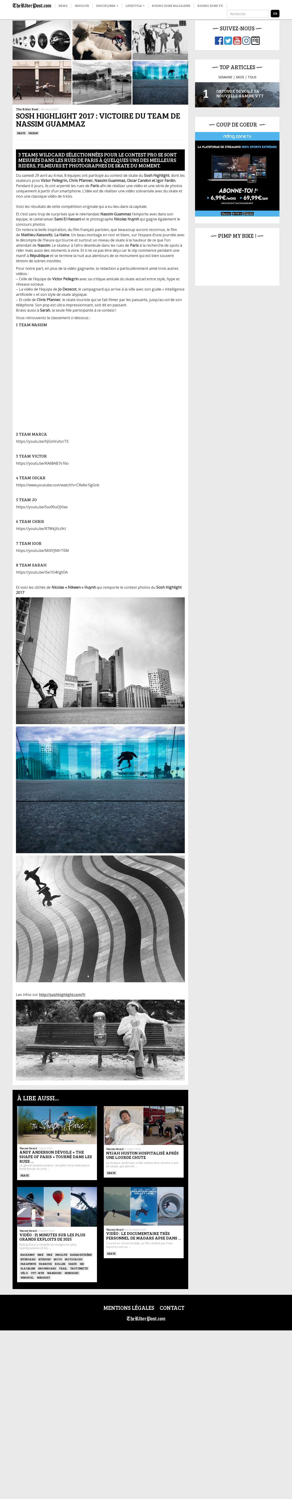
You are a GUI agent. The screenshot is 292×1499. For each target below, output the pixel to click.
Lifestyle (135, 5)
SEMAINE (225, 77)
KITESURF (45, 1259)
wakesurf (54, 1273)
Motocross (73, 1259)
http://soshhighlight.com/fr (62, 994)
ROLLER (60, 1264)
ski (82, 1264)
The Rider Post (27, 109)
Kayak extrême (81, 1254)
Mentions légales (128, 1307)
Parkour (45, 1264)
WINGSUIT (43, 1277)
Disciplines (107, 5)
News (63, 5)
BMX (41, 1254)
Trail (63, 1268)
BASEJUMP (28, 1254)
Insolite (82, 5)
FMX (50, 1254)
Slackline (28, 1268)
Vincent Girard (28, 1148)
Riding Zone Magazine (171, 5)
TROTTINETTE (79, 1268)
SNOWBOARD (47, 1268)
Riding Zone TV (210, 5)
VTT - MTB (37, 1273)
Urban (33, 133)
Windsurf (72, 1273)
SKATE (21, 133)
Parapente (28, 1264)
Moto (58, 1259)
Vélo (24, 1273)
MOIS (240, 77)
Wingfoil (27, 1277)
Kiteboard (28, 1259)
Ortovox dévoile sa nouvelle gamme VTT (240, 93)
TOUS (252, 77)
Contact (172, 1307)
